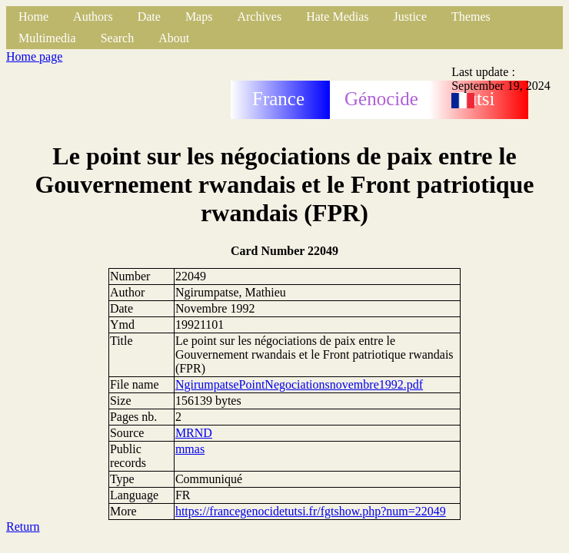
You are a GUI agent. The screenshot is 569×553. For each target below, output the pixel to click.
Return (23, 526)
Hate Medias (337, 16)
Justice (411, 16)
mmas (190, 448)
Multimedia (47, 38)
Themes (471, 16)
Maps (199, 16)
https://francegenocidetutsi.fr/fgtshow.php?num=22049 (310, 511)
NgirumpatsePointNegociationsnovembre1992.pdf (299, 384)
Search (118, 38)
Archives (259, 16)
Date (149, 16)
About (173, 38)
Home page (34, 56)
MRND (193, 432)
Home (33, 16)
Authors (93, 16)
